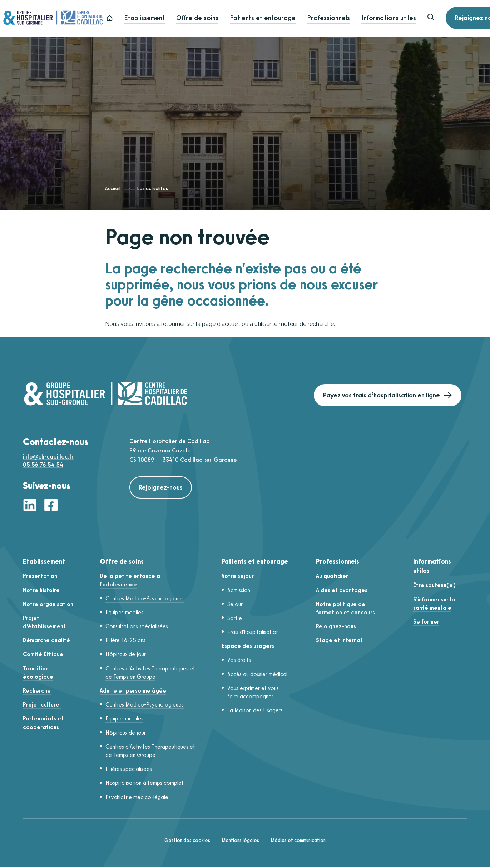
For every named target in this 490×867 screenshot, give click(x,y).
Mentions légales (240, 840)
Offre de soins (215, 18)
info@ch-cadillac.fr (48, 456)
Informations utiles (407, 18)
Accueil (112, 188)
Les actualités (152, 188)
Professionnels (346, 18)
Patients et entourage (281, 18)
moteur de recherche (306, 324)
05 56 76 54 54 (43, 464)
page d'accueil (221, 324)
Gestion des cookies (187, 840)
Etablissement (162, 18)
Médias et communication (298, 840)
